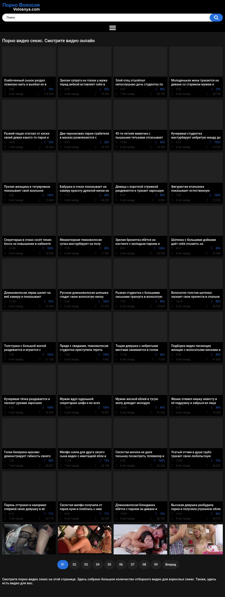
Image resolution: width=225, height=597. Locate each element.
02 (74, 564)
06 (121, 564)
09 (156, 564)
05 (109, 564)
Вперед (170, 564)
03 (86, 564)
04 (98, 564)
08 (144, 564)
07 (132, 564)
